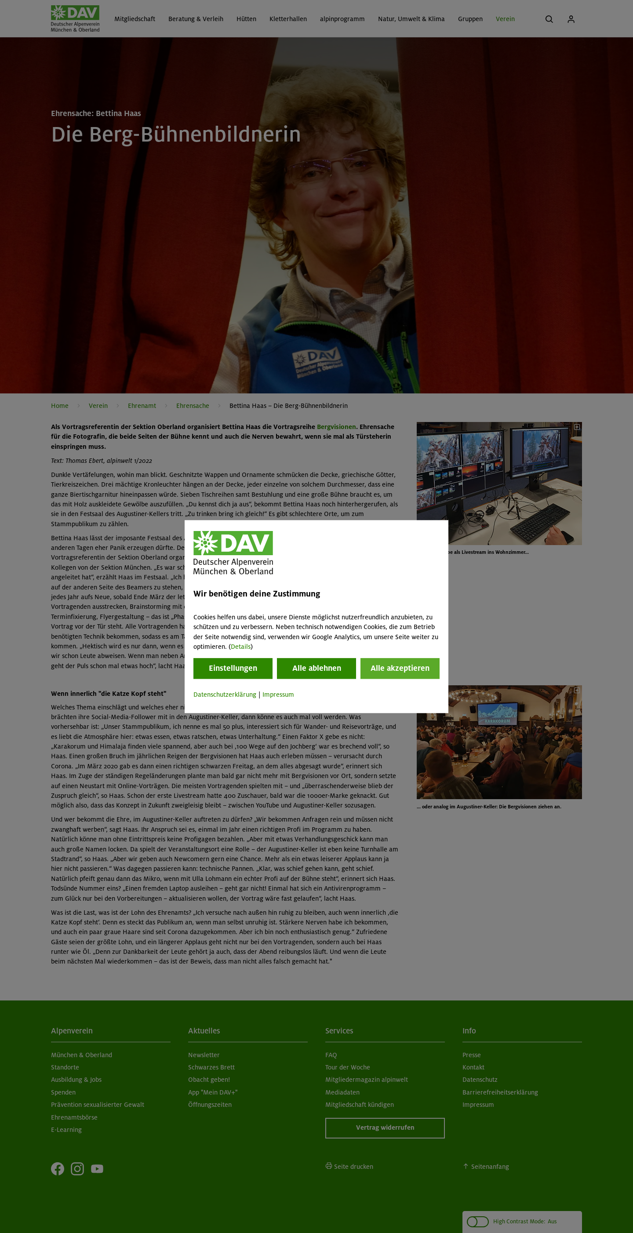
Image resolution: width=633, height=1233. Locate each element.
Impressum (278, 695)
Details (241, 647)
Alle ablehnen (316, 668)
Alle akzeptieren (400, 668)
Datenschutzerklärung (224, 695)
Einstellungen (233, 668)
